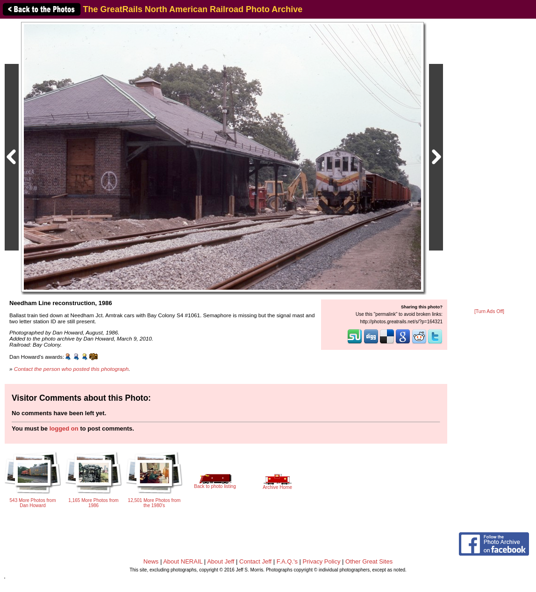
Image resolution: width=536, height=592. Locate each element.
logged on (64, 428)
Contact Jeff (255, 561)
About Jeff (220, 561)
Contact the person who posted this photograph (71, 369)
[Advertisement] (489, 164)
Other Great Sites (369, 561)
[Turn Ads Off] (489, 311)
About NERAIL (182, 561)
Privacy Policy (322, 561)
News (151, 561)
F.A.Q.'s (287, 561)
